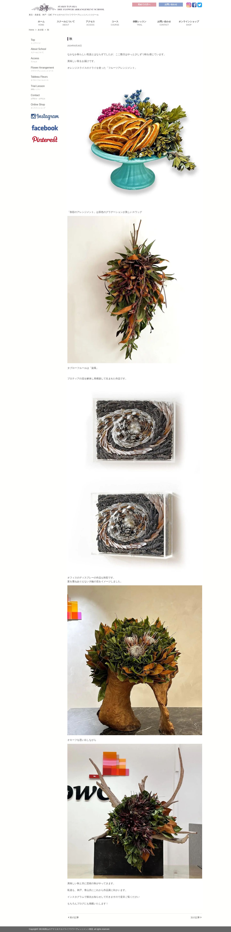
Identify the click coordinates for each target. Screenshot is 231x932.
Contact (45, 97)
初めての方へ (144, 4)
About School (45, 51)
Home (31, 30)
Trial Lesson (45, 88)
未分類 (40, 30)
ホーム (41, 23)
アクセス (90, 23)
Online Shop (45, 106)
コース (115, 23)
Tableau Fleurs (45, 78)
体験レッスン (139, 23)
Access (45, 60)
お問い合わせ (171, 4)
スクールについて (65, 23)
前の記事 (73, 917)
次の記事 (196, 917)
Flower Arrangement (45, 69)
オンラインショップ (188, 23)
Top (45, 41)
